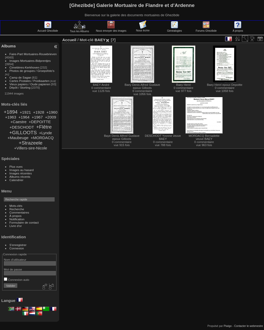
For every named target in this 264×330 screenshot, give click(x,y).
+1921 (25, 112)
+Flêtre (44, 127)
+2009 (50, 117)
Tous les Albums (79, 30)
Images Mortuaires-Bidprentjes (30, 60)
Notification (17, 219)
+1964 (23, 117)
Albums (8, 46)
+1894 (10, 112)
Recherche (17, 209)
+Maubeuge (18, 138)
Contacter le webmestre (248, 325)
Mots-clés (16, 205)
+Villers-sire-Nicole (30, 148)
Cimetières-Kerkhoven (24, 67)
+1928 (38, 112)
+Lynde (45, 133)
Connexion (17, 248)
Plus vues (16, 166)
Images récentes (21, 173)
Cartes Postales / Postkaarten (30, 80)
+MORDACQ (42, 138)
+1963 (10, 117)
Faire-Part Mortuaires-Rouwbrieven (33, 54)
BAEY (99, 40)
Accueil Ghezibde (48, 29)
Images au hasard (22, 170)
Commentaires (19, 212)
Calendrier (16, 180)
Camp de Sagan (20, 77)
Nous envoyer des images (111, 29)
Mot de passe (13, 269)
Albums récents (20, 176)
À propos (16, 215)
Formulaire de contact (24, 222)
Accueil (69, 40)
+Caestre (18, 122)
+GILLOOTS (23, 132)
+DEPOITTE (40, 122)
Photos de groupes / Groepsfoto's (32, 70)
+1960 (51, 112)
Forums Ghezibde (206, 29)
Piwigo (228, 325)
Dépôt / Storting (20, 87)
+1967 (37, 117)
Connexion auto (16, 279)
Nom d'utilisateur (15, 259)
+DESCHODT (22, 127)
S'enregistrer (18, 245)
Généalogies (174, 29)
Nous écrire (142, 29)
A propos (238, 29)
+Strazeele (30, 143)
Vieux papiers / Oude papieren (30, 84)
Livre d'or (16, 225)
